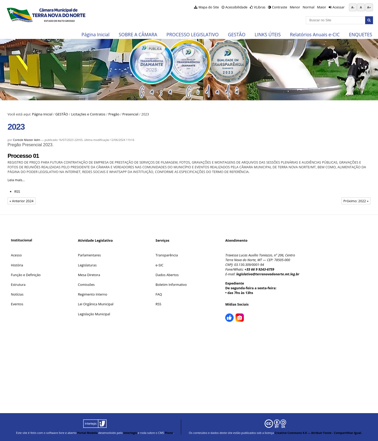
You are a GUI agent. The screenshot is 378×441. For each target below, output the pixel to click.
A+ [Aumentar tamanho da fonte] (369, 7)
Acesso (16, 255)
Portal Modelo (87, 433)
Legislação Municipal (94, 314)
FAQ (159, 294)
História (17, 265)
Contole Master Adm (26, 140)
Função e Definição (26, 274)
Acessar (339, 7)
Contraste (279, 7)
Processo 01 (23, 156)
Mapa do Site (208, 7)
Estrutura (18, 284)
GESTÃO (236, 34)
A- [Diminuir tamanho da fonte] (352, 7)
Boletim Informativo (171, 284)
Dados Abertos (167, 274)
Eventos (17, 304)
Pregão (113, 114)
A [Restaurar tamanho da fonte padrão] (361, 7)
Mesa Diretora (89, 274)
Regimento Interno (92, 294)
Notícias (17, 294)
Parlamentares (89, 255)
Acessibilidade (236, 7)
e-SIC (160, 265)
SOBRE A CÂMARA (138, 34)
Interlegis (130, 433)
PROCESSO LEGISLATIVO (192, 34)
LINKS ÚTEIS (268, 34)
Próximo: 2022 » (356, 201)
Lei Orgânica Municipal (95, 304)
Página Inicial (95, 34)
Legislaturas (87, 265)
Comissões (86, 284)
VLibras (259, 7)
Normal (308, 7)
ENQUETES (360, 34)
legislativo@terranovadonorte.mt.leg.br (267, 274)
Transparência (167, 255)
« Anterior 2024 (21, 201)
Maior (321, 7)
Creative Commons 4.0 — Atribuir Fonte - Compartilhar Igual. (318, 433)
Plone (169, 433)
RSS (17, 191)
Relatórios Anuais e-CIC (315, 34)
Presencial (130, 114)
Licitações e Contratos (88, 114)
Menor (295, 7)
